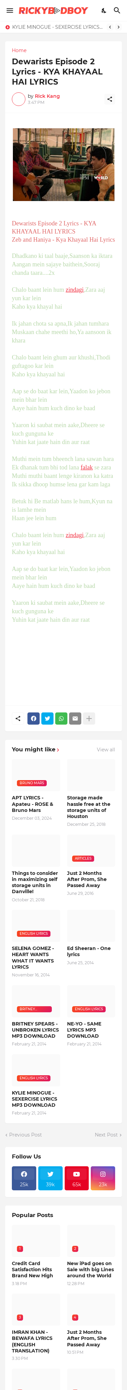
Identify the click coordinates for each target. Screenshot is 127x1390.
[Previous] (110, 27)
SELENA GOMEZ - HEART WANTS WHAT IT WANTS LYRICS (33, 957)
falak (87, 467)
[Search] (118, 10)
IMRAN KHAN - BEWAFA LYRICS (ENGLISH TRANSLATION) (32, 1341)
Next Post (106, 1135)
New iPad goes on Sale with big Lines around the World (90, 1269)
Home (19, 50)
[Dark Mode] (104, 10)
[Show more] (89, 718)
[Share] (109, 99)
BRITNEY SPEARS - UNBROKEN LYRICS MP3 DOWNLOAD (35, 1030)
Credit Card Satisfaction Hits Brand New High (32, 1269)
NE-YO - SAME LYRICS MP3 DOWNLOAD (84, 1030)
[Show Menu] (9, 10)
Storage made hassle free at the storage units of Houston (88, 807)
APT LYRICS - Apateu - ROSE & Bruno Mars (32, 804)
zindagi (75, 289)
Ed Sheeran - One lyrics (89, 951)
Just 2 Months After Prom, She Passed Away (87, 879)
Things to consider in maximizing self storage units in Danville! (35, 882)
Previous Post (25, 1135)
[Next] (118, 27)
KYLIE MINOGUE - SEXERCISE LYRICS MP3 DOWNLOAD (57, 27)
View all (106, 749)
